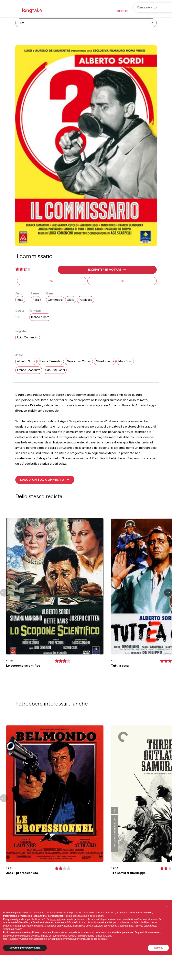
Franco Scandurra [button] (28, 370)
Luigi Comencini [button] (27, 337)
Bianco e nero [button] (40, 317)
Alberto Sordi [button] (26, 361)
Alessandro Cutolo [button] (78, 361)
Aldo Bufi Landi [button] (55, 370)
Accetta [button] (158, 947)
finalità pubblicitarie (23, 925)
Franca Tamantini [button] (50, 361)
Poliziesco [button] (85, 300)
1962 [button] (20, 300)
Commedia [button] (55, 300)
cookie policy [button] (96, 916)
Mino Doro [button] (125, 361)
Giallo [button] (70, 300)
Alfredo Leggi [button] (104, 361)
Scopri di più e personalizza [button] (24, 947)
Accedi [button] (140, 11)
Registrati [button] (121, 11)
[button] (107, 270)
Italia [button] (35, 300)
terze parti (55, 919)
